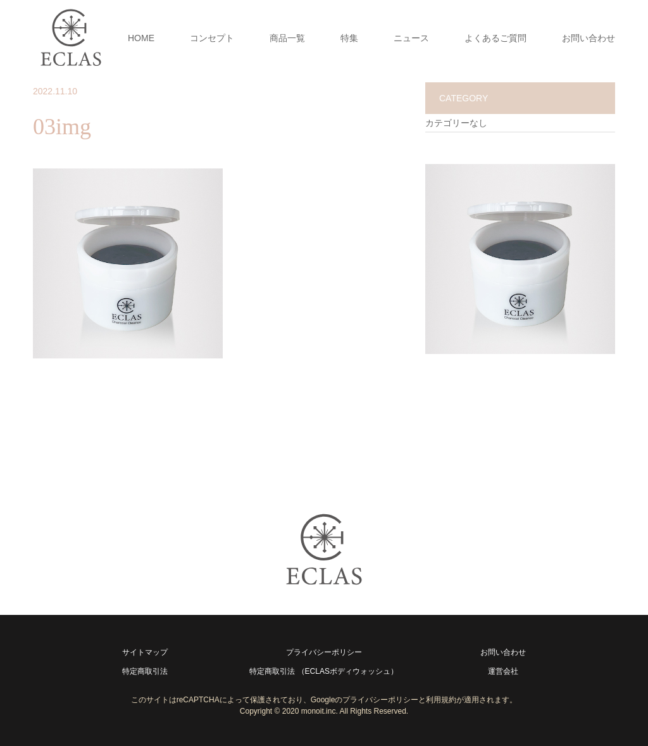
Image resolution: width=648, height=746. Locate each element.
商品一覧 (287, 38)
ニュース (411, 38)
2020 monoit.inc (309, 711)
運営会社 (503, 671)
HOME (141, 38)
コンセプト (212, 38)
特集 (349, 38)
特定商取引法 (145, 671)
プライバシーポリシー (324, 652)
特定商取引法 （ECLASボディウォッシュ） (323, 671)
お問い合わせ (588, 38)
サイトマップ (145, 652)
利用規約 (441, 699)
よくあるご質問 (495, 38)
